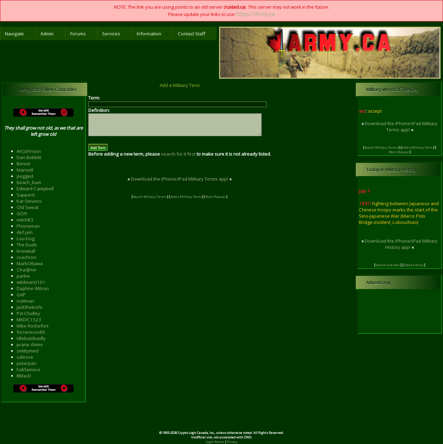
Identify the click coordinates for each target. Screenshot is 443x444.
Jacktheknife (30, 307)
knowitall (26, 251)
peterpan (26, 363)
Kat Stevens (29, 201)
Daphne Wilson (33, 288)
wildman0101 (31, 282)
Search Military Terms (155, 201)
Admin (47, 34)
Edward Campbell (35, 188)
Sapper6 (26, 195)
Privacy (232, 441)
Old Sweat (27, 207)
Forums (78, 34)
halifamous (28, 369)
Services (111, 34)
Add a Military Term (192, 201)
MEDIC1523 (29, 319)
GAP (21, 294)
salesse (25, 357)
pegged (25, 176)
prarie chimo (30, 344)
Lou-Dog (26, 238)
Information (149, 34)
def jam (25, 232)
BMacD (24, 376)
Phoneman (28, 226)
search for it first (178, 158)
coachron (26, 257)
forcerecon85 (31, 332)
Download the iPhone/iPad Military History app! (401, 244)
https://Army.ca (255, 14)
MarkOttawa (30, 263)
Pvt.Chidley (28, 313)
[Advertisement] (221, 419)
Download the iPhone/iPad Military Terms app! (185, 183)
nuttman (25, 301)
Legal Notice (215, 441)
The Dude (27, 245)
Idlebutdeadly (31, 338)
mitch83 (25, 220)
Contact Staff (191, 34)
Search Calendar (388, 265)
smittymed (27, 351)
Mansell (25, 170)
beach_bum (29, 182)
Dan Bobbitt (29, 157)
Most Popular (221, 201)
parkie (23, 276)
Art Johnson (29, 151)
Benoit (23, 163)
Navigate (14, 34)
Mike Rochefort (32, 326)
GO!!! (22, 213)
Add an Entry (414, 265)
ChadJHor (27, 270)
